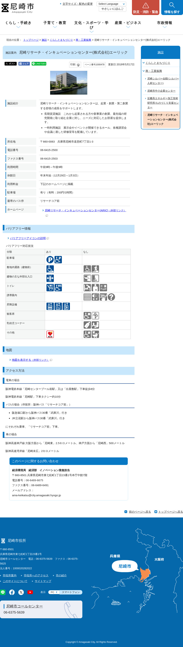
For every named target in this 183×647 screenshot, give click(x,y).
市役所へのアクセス (36, 575)
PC (52, 592)
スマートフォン (71, 592)
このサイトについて (15, 581)
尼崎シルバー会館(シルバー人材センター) (163, 81)
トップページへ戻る (170, 511)
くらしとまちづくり (61, 39)
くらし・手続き (18, 23)
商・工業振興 (83, 39)
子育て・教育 (54, 23)
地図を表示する (32, 359)
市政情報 (164, 23)
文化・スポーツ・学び (91, 25)
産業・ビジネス (128, 23)
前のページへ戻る (140, 511)
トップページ (31, 39)
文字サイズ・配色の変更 (78, 3)
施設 (44, 39)
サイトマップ (43, 581)
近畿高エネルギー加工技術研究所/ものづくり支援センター (163, 103)
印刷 (72, 64)
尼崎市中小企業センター (161, 90)
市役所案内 (9, 575)
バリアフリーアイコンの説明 (29, 238)
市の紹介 (61, 575)
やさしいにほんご (113, 8)
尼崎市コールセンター (24, 606)
